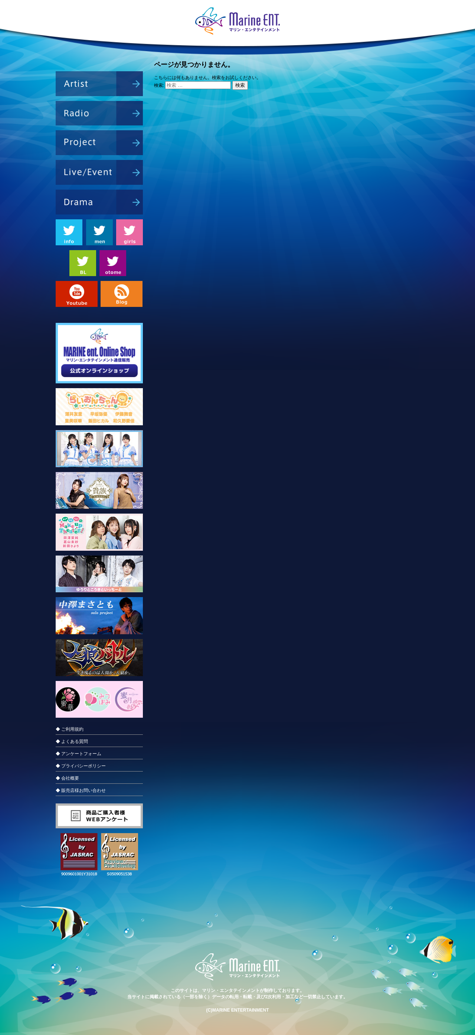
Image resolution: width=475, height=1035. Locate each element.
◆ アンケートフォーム (78, 753)
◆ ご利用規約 (69, 729)
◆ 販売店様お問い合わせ (81, 790)
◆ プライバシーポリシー (81, 766)
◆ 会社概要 (67, 778)
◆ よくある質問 (72, 741)
